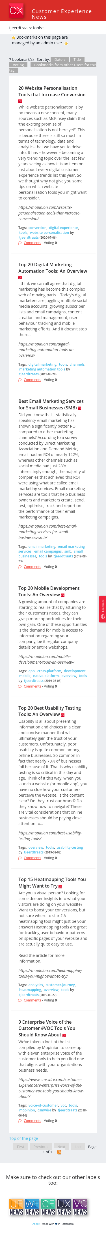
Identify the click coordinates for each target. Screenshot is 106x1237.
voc (63, 1105)
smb (68, 551)
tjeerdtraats (29, 237)
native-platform (46, 675)
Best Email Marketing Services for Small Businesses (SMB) (51, 404)
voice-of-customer (43, 1105)
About (36, 1224)
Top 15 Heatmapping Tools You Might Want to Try (52, 882)
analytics (36, 984)
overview (68, 675)
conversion (38, 227)
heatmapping (30, 989)
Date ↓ (59, 59)
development (75, 671)
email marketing (42, 546)
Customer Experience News (62, 14)
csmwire (44, 1110)
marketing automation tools (42, 369)
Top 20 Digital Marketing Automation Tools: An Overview (52, 267)
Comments (32, 242)
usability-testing (70, 847)
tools (23, 232)
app (32, 671)
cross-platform (49, 671)
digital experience (63, 227)
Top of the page (23, 1138)
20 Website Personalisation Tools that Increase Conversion (52, 91)
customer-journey (60, 984)
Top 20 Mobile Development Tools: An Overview (48, 591)
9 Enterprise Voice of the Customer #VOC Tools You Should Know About (46, 1028)
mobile (25, 675)
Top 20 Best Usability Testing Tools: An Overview (49, 711)
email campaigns (48, 551)
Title (77, 59)
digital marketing (43, 364)
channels (77, 364)
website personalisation (49, 232)
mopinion (27, 1110)
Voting (18, 64)
